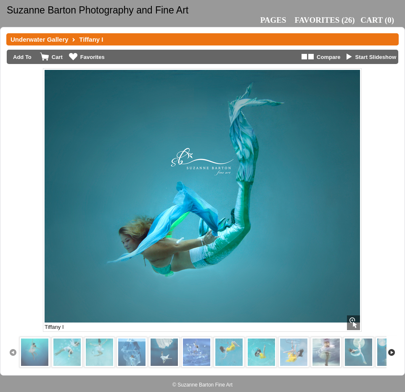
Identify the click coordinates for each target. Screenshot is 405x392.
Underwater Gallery (40, 39)
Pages (273, 20)
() (325, 20)
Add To (22, 57)
